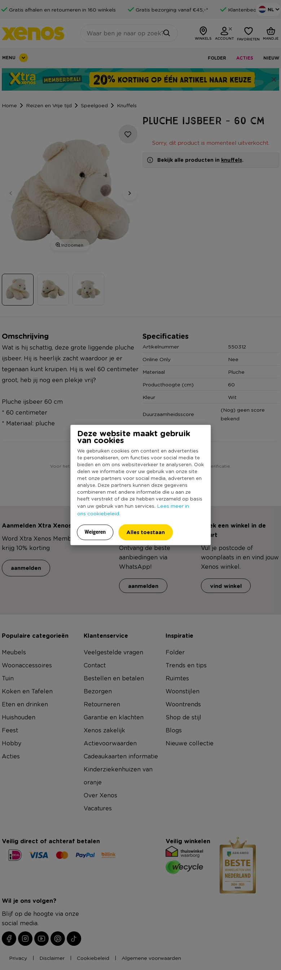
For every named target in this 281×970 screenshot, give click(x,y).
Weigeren (95, 532)
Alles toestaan (145, 532)
